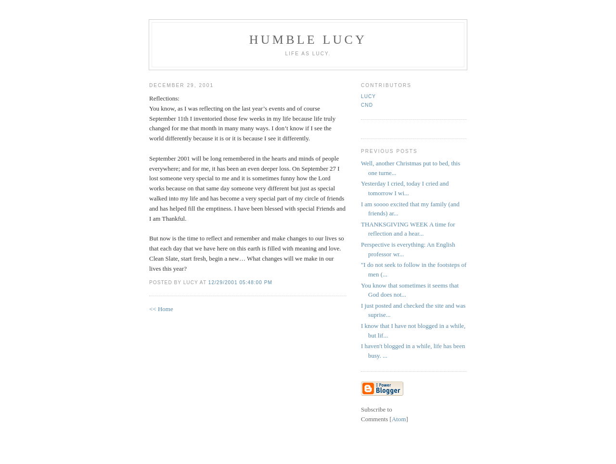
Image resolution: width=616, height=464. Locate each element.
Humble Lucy (308, 40)
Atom (399, 419)
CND (367, 105)
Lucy (368, 96)
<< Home (161, 309)
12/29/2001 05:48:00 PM (240, 282)
